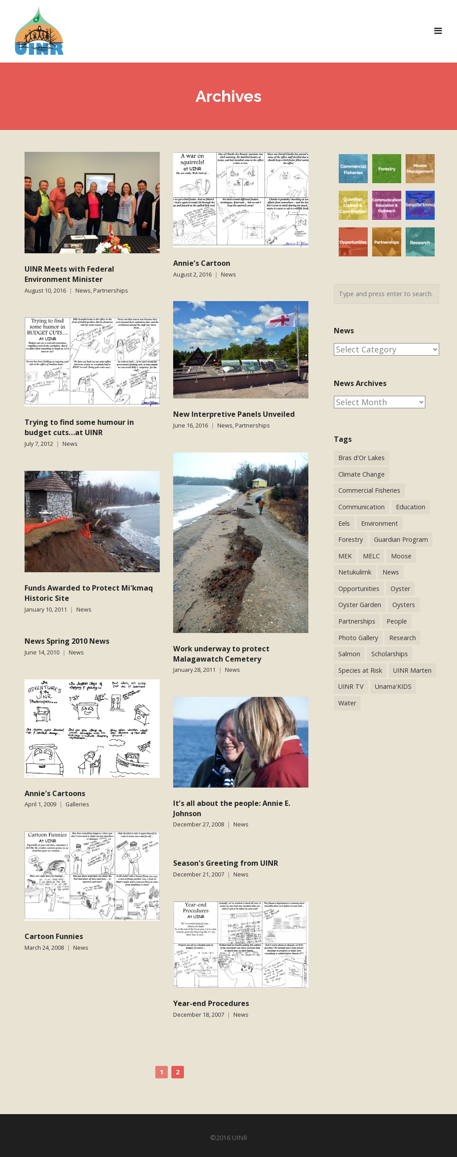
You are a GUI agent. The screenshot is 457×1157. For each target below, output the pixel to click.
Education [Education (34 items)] (410, 507)
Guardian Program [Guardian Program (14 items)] (401, 539)
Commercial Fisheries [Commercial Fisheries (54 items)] (369, 490)
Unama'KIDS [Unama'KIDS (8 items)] (393, 686)
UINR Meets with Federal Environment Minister (69, 274)
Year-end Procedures (211, 1003)
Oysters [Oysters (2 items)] (403, 604)
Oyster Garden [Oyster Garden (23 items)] (359, 604)
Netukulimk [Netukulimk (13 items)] (354, 572)
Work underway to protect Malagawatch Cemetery (221, 654)
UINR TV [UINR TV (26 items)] (351, 686)
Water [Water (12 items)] (347, 703)
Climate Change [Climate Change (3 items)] (361, 474)
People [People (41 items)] (396, 621)
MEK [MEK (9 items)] (345, 556)
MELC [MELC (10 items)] (371, 556)
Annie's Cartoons (55, 793)
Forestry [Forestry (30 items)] (350, 539)
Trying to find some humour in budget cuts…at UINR (79, 427)
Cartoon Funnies (54, 936)
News (83, 290)
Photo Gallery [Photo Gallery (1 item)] (358, 637)
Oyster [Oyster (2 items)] (400, 588)
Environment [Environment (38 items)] (379, 523)
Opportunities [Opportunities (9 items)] (358, 588)
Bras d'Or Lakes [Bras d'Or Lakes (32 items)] (361, 457)
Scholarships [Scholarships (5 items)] (389, 654)
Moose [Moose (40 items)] (401, 556)
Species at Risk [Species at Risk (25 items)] (360, 670)
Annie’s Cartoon (201, 263)
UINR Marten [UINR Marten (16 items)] (412, 670)
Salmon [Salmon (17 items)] (349, 654)
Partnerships (110, 290)
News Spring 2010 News (67, 641)
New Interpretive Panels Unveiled (234, 414)
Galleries (77, 804)
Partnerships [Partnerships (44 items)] (356, 621)
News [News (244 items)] (390, 572)
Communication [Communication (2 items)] (361, 507)
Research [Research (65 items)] (402, 637)
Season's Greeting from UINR (225, 863)
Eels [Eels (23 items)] (344, 523)
